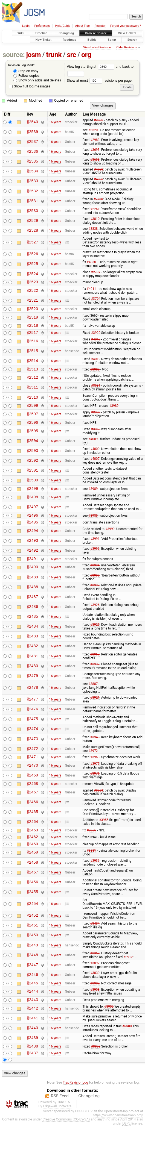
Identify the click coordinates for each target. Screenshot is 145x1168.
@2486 (32, 615)
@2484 (32, 635)
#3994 (95, 574)
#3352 (95, 966)
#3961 (98, 801)
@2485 (32, 625)
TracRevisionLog (75, 1099)
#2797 (95, 272)
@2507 (32, 419)
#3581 (95, 390)
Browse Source (96, 33)
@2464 (32, 832)
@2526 (32, 254)
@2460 (32, 857)
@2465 (32, 822)
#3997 (95, 594)
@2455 (32, 905)
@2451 (32, 938)
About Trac (82, 26)
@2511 (32, 391)
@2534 (32, 171)
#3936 (95, 874)
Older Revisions (126, 47)
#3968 (95, 435)
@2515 (32, 354)
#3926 (95, 614)
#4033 (98, 169)
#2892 (98, 120)
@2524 (32, 273)
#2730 (98, 199)
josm (33, 55)
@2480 (32, 675)
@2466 (32, 812)
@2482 (32, 655)
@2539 (32, 131)
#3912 (128, 970)
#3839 (95, 986)
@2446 (32, 987)
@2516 (32, 344)
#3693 (95, 150)
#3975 (95, 773)
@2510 (32, 401)
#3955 (103, 830)
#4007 (95, 464)
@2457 (32, 885)
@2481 (32, 665)
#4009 (93, 445)
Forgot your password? (125, 26)
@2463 (32, 841)
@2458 (32, 875)
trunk (54, 55)
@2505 (32, 436)
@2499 (32, 495)
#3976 (95, 783)
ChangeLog (89, 1112)
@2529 (32, 220)
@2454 (32, 917)
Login (26, 26)
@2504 (32, 446)
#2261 (95, 209)
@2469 (32, 785)
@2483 (32, 645)
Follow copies (26, 75)
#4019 (95, 362)
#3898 (95, 1062)
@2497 (32, 513)
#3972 (93, 760)
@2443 (32, 1014)
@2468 (32, 794)
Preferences (42, 26)
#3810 (95, 219)
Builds (92, 39)
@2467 (32, 802)
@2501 (32, 476)
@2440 (32, 1043)
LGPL (126, 1140)
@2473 (32, 748)
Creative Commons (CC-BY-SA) (66, 1136)
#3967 (95, 663)
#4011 (91, 290)
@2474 (32, 738)
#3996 (95, 557)
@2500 (32, 486)
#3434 (95, 936)
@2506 (32, 428)
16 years (55, 122)
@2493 (32, 548)
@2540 (32, 122)
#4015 (95, 343)
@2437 (32, 1069)
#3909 (109, 1021)
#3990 (95, 584)
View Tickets (127, 33)
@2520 (32, 310)
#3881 (91, 864)
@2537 (32, 141)
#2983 (95, 140)
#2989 (95, 417)
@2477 (32, 708)
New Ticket (44, 39)
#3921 (95, 706)
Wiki (21, 33)
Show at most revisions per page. (99, 80)
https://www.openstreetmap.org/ (118, 1131)
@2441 (32, 1033)
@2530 (32, 210)
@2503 (32, 456)
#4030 (91, 262)
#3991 (95, 547)
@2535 (32, 161)
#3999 (110, 537)
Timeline (41, 33)
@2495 (32, 530)
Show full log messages (29, 86)
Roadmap (69, 39)
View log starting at (91, 66)
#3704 (95, 299)
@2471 (32, 766)
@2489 (32, 586)
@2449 (32, 958)
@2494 (32, 539)
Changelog (66, 33)
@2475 (32, 728)
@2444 (32, 1005)
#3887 (93, 693)
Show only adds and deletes (37, 80)
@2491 (32, 567)
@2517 (32, 335)
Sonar (112, 39)
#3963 (95, 767)
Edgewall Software (57, 1122)
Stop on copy (25, 71)
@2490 (32, 576)
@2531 (32, 201)
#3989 (95, 373)
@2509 (32, 410)
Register (99, 26)
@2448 (32, 968)
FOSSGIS (82, 1127)
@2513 (32, 373)
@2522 (32, 291)
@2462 (32, 849)
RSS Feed (60, 1112)
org (86, 55)
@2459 (32, 865)
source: (14, 55)
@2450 (32, 948)
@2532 (32, 191)
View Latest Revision (97, 47)
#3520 (93, 130)
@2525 (32, 264)
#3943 (95, 746)
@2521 (32, 301)
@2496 (32, 522)
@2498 (32, 503)
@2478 (32, 696)
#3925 (95, 634)
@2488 (32, 596)
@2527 (32, 242)
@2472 (32, 757)
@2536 (32, 151)
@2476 (32, 718)
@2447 (32, 978)
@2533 (32, 181)
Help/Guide (62, 26)
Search (132, 39)
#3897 (95, 976)
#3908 (95, 1003)
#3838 (93, 229)
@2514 (32, 364)
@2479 (32, 684)
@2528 (32, 230)
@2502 (32, 466)
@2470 (32, 775)
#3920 (95, 335)
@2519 (32, 319)
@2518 (32, 327)
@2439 (32, 1052)
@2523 (32, 282)
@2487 (32, 605)
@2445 (32, 996)
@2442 (32, 1023)
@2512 (32, 381)
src (71, 55)
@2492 (32, 558)
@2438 (32, 1061)
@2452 (32, 928)
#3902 (95, 997)
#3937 (95, 673)
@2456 (32, 895)
